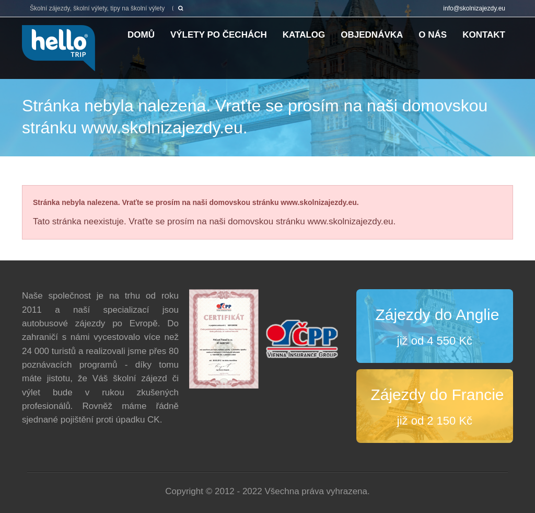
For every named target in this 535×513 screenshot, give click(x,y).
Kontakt (483, 35)
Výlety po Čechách (218, 35)
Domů (141, 35)
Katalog (304, 35)
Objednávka (372, 35)
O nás (432, 35)
